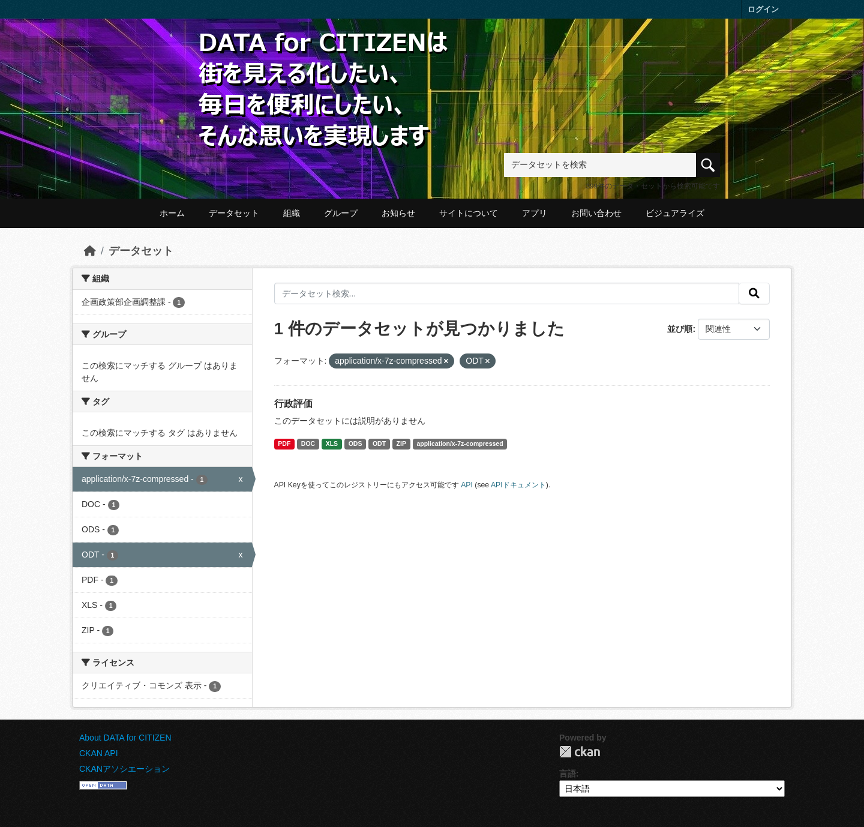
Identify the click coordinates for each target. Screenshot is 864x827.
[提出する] (754, 293)
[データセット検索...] (507, 293)
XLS (332, 443)
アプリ (534, 213)
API (467, 485)
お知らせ (398, 213)
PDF (284, 443)
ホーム (172, 213)
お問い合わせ (596, 213)
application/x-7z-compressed (459, 443)
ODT (379, 443)
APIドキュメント (518, 485)
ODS (355, 443)
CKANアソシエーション (124, 769)
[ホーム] (90, 251)
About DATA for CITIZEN (125, 737)
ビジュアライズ (675, 213)
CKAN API (98, 753)
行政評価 (293, 403)
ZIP (401, 443)
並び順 (679, 329)
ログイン (763, 9)
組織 (291, 213)
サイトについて (468, 213)
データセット (234, 213)
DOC (308, 443)
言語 (567, 773)
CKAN (579, 751)
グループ (341, 213)
